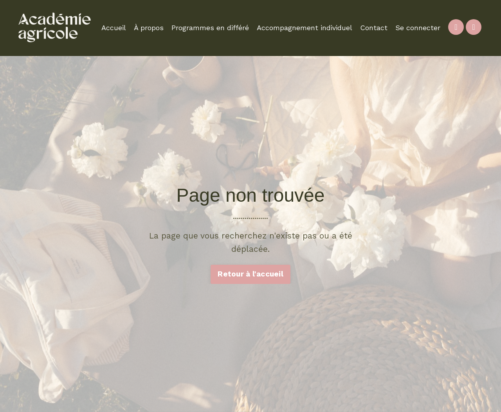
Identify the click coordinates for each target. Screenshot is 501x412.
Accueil (113, 27)
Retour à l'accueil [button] (250, 273)
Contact (373, 27)
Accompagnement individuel (304, 27)
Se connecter (417, 27)
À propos (149, 27)
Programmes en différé (210, 27)
